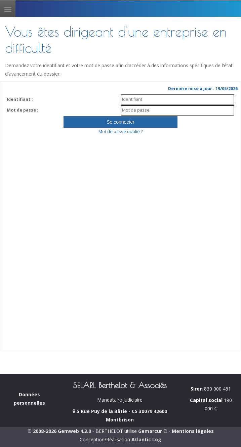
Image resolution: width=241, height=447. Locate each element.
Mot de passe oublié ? (120, 131)
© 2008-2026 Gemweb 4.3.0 (59, 431)
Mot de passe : (22, 110)
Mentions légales (193, 431)
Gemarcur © (152, 431)
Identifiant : (20, 99)
